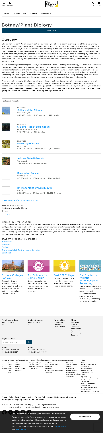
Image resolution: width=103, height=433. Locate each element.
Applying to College (36, 366)
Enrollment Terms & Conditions (75, 325)
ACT (3, 364)
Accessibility (76, 329)
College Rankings (35, 362)
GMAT (10, 364)
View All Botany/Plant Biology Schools (20, 200)
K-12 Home (48, 362)
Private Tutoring (71, 370)
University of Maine (28, 143)
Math (16, 362)
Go (29, 342)
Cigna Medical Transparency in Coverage (77, 333)
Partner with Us (86, 370)
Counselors (70, 376)
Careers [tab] (33, 13)
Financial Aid (33, 368)
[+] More (6, 214)
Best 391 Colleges (64, 275)
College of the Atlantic (30, 110)
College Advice (34, 364)
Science (17, 364)
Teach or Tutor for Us (88, 364)
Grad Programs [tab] (20, 13)
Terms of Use (20, 430)
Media (83, 374)
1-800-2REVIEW (8, 322)
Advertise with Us (87, 372)
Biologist (6, 244)
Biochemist (7, 242)
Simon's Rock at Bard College (34, 127)
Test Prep (48, 368)
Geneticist (6, 253)
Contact (84, 376)
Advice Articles (71, 364)
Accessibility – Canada (89, 387)
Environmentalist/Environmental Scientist (21, 250)
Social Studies (20, 368)
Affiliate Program (87, 368)
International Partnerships (90, 378)
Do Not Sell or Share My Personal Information (55, 397)
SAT (3, 362)
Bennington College (28, 173)
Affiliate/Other (59, 327)
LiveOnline (70, 368)
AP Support (19, 370)
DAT (9, 370)
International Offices (73, 374)
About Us (48, 372)
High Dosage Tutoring (52, 364)
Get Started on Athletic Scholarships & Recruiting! (88, 279)
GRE (9, 362)
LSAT (10, 366)
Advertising (58, 325)
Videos (68, 366)
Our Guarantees (86, 380)
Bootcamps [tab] (46, 13)
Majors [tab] (6, 13)
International (58, 322)
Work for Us (85, 366)
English (17, 366)
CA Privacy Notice (24, 397)
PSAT (3, 366)
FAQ (3, 325)
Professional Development (54, 370)
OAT (9, 372)
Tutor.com (48, 366)
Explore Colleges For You (12, 276)
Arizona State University (31, 158)
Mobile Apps (70, 372)
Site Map (40, 400)
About (83, 362)
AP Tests (4, 368)
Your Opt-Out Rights (11, 400)
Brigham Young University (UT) (34, 188)
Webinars (69, 362)
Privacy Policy (60, 427)
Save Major (51, 30)
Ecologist (6, 247)
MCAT (10, 368)
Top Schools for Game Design (37, 276)
